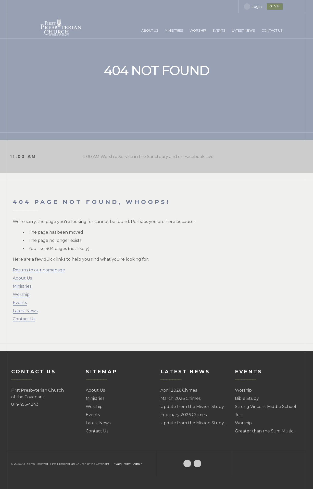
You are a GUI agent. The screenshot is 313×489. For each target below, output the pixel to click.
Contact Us (24, 318)
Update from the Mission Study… (193, 406)
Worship (21, 294)
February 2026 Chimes (183, 414)
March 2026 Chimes (180, 398)
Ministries (22, 286)
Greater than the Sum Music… (265, 431)
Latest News (25, 310)
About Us (22, 278)
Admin (138, 464)
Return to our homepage (39, 270)
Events (20, 302)
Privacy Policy (121, 464)
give (274, 6)
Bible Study (247, 398)
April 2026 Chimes (178, 390)
